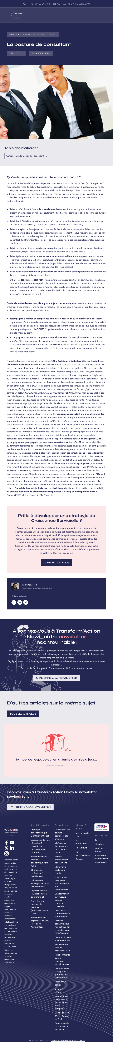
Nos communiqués (82, 853)
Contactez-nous (56, 562)
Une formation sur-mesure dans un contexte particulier (62, 900)
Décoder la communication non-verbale (62, 913)
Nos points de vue (82, 835)
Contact (79, 859)
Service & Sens (15, 34)
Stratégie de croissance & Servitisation (37, 873)
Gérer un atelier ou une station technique (62, 1026)
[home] (17, 15)
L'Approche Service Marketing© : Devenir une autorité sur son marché (40, 846)
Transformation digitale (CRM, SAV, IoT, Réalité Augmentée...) (40, 922)
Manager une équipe (61, 983)
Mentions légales (98, 850)
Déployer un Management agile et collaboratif (40, 883)
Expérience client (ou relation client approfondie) (39, 893)
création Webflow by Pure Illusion (68, 1040)
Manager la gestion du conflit (60, 870)
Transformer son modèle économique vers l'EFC (39, 861)
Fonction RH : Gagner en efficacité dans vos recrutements (62, 883)
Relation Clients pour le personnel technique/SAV (62, 959)
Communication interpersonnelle (63, 939)
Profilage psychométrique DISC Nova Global (40, 832)
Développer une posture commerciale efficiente (62, 834)
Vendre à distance (59, 990)
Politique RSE (100, 862)
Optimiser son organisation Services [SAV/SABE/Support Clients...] (40, 907)
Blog (27, 34)
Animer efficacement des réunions (61, 859)
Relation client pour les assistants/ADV (62, 947)
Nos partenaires (81, 842)
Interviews (99, 844)
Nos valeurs (81, 848)
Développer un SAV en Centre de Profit (62, 1016)
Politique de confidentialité (101, 857)
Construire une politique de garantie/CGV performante (62, 973)
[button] (100, 15)
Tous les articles (23, 713)
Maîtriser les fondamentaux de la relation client (62, 848)
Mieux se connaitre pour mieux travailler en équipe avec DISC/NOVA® (62, 926)
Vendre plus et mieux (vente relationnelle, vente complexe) (61, 1002)
